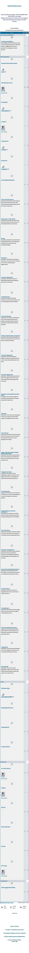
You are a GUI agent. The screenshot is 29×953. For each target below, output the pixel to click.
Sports (3, 807)
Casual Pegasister (7, 355)
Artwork (3, 121)
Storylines (4, 102)
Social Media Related (7, 180)
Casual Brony (5, 491)
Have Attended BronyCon (9, 627)
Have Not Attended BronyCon (10, 569)
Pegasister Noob (6, 472)
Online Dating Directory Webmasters (15, 936)
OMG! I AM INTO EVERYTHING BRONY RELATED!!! (9, 453)
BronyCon (4, 160)
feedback (4, 169)
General (3, 762)
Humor (3, 846)
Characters (5, 141)
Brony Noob (4, 666)
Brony (3, 238)
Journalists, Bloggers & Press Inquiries (15, 933)
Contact (8, 929)
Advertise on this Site (18, 929)
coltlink (3, 149)
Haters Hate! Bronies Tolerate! (10, 336)
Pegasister (4, 647)
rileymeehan (5, 110)
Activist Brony (5, 297)
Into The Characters (7, 199)
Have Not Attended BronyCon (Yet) (10, 394)
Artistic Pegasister (7, 277)
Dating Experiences (7, 708)
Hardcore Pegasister (7, 550)
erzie (2, 72)
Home (12, 926)
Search (17, 926)
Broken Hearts (5, 746)
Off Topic (4, 866)
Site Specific (5, 57)
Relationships (5, 688)
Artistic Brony (5, 588)
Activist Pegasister (7, 374)
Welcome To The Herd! (8, 219)
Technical (4, 881)
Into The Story (5, 530)
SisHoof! (3, 413)
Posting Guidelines (7, 35)
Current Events (6, 768)
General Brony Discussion (9, 63)
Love (2, 682)
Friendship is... (5, 608)
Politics (3, 788)
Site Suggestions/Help (8, 887)
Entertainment (5, 827)
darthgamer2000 (6, 697)
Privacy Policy (17, 939)
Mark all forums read (6, 903)
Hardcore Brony (6, 316)
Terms (10, 939)
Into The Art (4, 433)
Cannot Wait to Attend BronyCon (8, 511)
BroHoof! (4, 258)
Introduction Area (6, 83)
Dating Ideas (5, 727)
